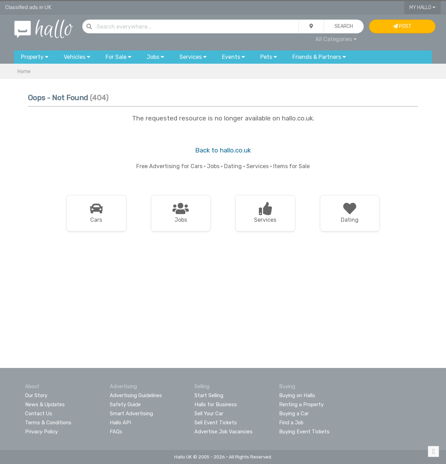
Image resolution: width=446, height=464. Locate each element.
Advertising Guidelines (136, 395)
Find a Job (291, 422)
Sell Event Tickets (215, 422)
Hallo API (120, 422)
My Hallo (422, 7)
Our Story (36, 395)
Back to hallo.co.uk (223, 150)
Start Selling (208, 395)
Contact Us (38, 413)
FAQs (116, 431)
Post (402, 26)
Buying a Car (294, 413)
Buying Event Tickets (304, 431)
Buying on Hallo (297, 395)
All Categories (336, 39)
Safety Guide (125, 404)
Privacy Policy (41, 431)
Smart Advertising (131, 413)
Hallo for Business (215, 404)
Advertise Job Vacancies (223, 431)
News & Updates (45, 404)
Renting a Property (301, 404)
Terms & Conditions (48, 422)
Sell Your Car (208, 413)
